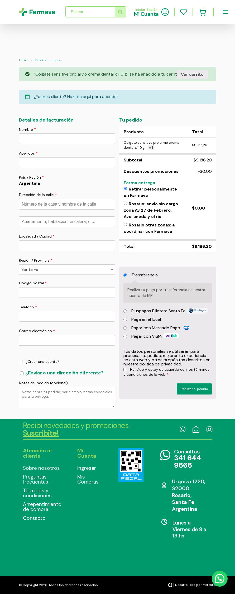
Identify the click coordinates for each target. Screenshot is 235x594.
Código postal (33, 283)
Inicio (23, 60)
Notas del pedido (43, 382)
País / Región (31, 177)
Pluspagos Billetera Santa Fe (158, 311)
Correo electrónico (37, 330)
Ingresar (86, 468)
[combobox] (67, 269)
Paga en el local (146, 319)
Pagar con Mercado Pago (160, 328)
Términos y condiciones (37, 493)
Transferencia (144, 275)
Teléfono (28, 307)
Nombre (27, 129)
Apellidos (28, 153)
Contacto (34, 518)
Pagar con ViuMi (147, 336)
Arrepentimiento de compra (42, 507)
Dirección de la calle (38, 194)
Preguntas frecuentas (35, 479)
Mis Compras (88, 479)
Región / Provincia (35, 260)
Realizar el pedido (194, 389)
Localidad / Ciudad (37, 236)
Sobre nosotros (41, 468)
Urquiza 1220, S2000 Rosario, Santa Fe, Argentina (188, 495)
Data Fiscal (131, 465)
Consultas (191, 459)
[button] (219, 578)
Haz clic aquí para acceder (92, 96)
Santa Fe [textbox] (29, 269)
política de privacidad (160, 364)
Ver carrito (192, 74)
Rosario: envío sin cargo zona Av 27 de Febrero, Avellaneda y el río (151, 210)
